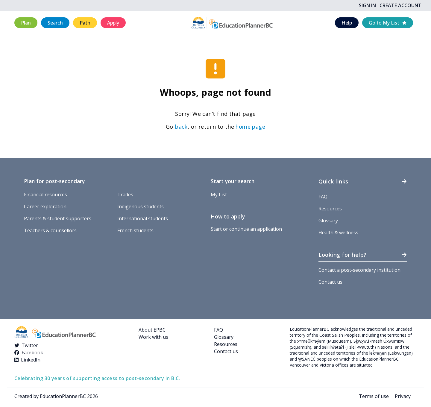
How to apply (228, 216)
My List (219, 194)
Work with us (153, 337)
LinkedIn (30, 359)
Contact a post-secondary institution (359, 270)
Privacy (403, 396)
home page (250, 126)
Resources (330, 208)
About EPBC (152, 329)
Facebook (32, 352)
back (181, 126)
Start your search (232, 181)
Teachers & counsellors (50, 230)
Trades (125, 194)
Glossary (328, 220)
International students (142, 218)
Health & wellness (338, 232)
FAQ (322, 196)
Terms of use (374, 396)
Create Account (400, 5)
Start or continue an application (246, 229)
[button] (25, 22)
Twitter (30, 345)
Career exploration (45, 206)
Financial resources (45, 194)
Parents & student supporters (57, 218)
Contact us (330, 282)
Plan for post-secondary (54, 181)
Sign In (367, 5)
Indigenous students (140, 206)
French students (135, 230)
